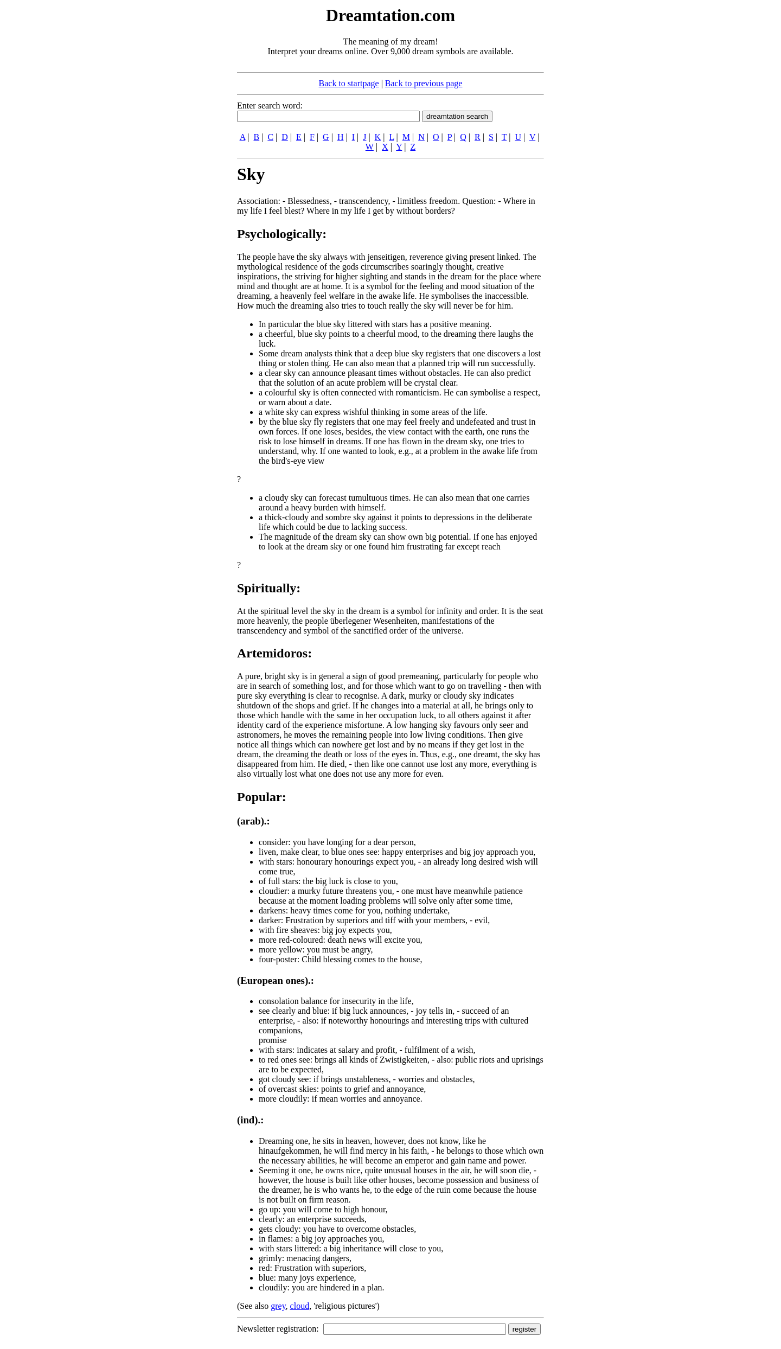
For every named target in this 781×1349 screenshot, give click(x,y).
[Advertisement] (170, 167)
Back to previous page (424, 83)
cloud (300, 1305)
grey (278, 1305)
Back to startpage (349, 83)
